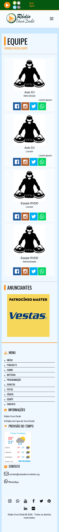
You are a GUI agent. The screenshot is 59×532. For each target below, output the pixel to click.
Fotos (10, 389)
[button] (51, 19)
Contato (11, 404)
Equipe (10, 399)
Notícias (11, 374)
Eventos (11, 384)
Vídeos (10, 394)
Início (10, 360)
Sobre (10, 370)
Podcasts (12, 365)
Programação (14, 379)
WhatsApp (13, 482)
